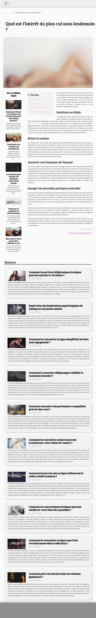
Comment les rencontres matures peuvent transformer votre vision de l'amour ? (52, 441)
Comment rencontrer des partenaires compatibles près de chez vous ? (57, 407)
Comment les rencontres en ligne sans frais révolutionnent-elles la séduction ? (53, 541)
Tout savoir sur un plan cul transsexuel (13, 146)
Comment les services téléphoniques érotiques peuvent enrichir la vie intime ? (55, 273)
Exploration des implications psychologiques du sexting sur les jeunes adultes (56, 307)
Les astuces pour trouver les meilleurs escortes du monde (13, 178)
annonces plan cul (35, 123)
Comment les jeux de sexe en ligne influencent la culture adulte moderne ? (56, 474)
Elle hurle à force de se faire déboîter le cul (13, 240)
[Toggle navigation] (6, 3)
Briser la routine (33, 103)
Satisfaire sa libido (34, 99)
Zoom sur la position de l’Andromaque (13, 210)
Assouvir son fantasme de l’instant (39, 108)
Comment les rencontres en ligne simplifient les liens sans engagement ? (59, 340)
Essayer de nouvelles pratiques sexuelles (40, 112)
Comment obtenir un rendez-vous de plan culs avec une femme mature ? (13, 116)
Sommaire (34, 94)
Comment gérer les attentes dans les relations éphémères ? (55, 575)
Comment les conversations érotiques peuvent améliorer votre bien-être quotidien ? (55, 508)
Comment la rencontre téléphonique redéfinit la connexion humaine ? (56, 374)
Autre (11, 13)
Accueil (5, 13)
